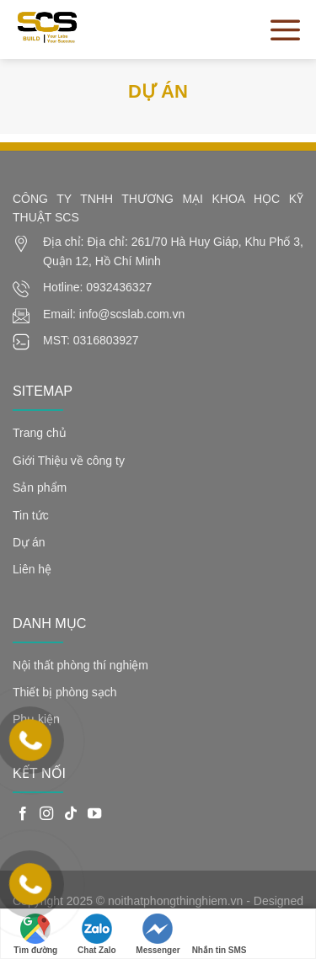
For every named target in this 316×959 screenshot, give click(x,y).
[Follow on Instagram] (46, 814)
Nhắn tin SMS (219, 934)
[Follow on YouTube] (94, 814)
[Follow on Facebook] (22, 814)
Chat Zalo (97, 934)
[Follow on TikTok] (71, 814)
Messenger (157, 934)
